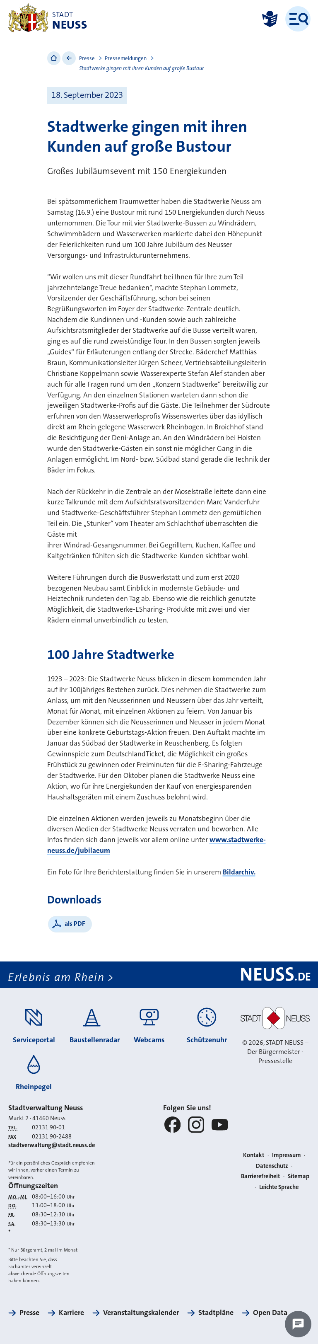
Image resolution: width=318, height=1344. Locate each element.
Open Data (270, 1312)
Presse (87, 58)
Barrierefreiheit (260, 1176)
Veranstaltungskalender (141, 1312)
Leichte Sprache (279, 1187)
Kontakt (253, 1155)
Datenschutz (272, 1166)
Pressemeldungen (126, 58)
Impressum (286, 1155)
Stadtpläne (216, 1312)
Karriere (71, 1312)
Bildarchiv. (239, 872)
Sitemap (298, 1176)
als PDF (75, 923)
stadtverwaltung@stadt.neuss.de (51, 1145)
